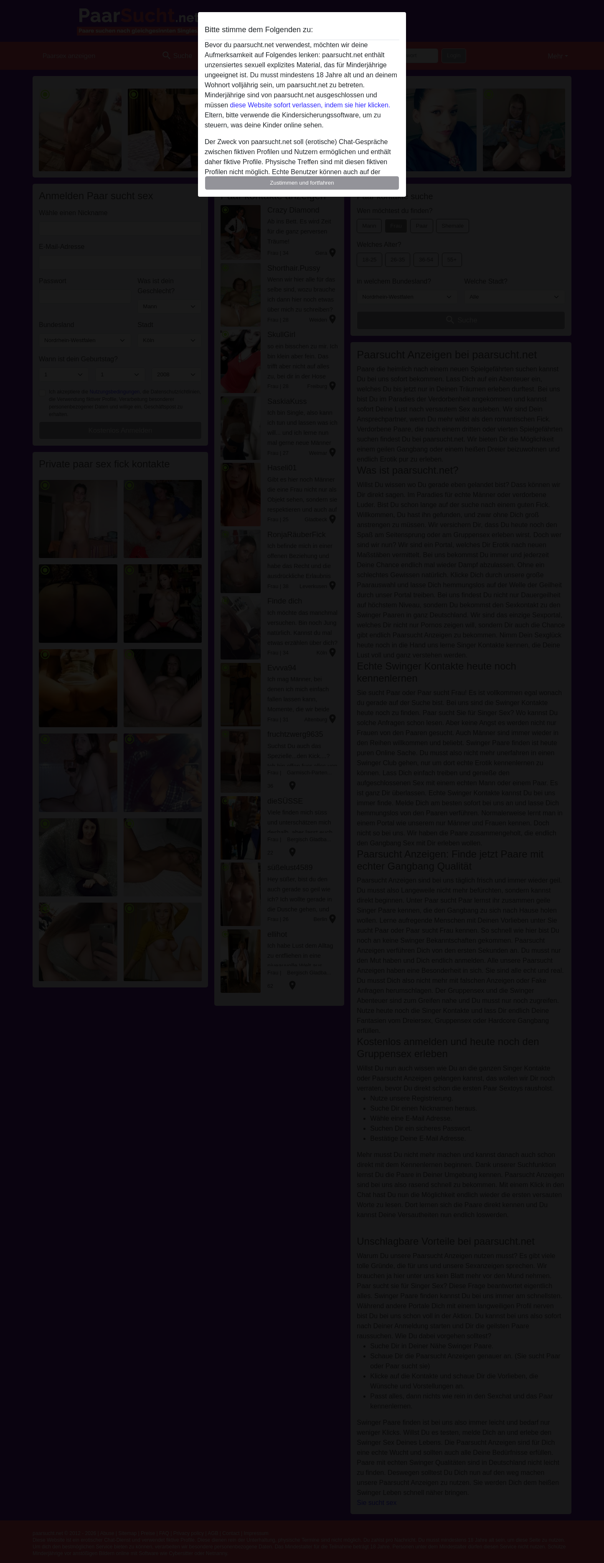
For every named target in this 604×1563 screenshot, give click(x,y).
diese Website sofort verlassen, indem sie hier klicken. (310, 105)
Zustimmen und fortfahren (302, 183)
